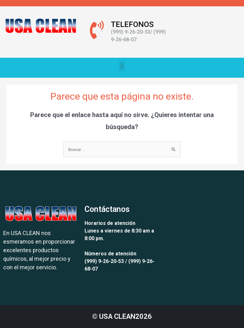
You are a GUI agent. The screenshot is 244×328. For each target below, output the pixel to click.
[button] (122, 66)
